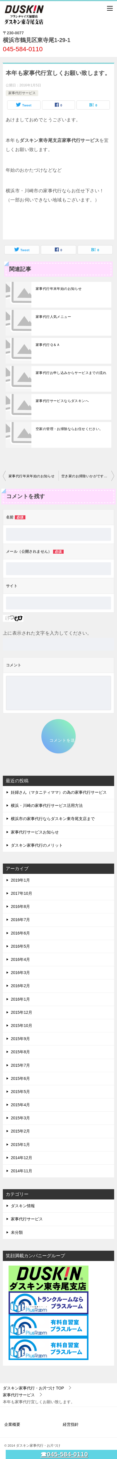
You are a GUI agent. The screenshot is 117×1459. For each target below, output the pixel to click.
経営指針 (71, 1424)
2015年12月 (21, 1012)
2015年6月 (20, 1078)
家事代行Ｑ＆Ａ (48, 345)
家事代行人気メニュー (53, 317)
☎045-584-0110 (64, 1454)
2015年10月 (21, 1025)
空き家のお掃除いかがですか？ (86, 476)
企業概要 (12, 1424)
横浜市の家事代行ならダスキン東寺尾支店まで (53, 818)
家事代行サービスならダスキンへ (62, 401)
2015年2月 (20, 1131)
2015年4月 (20, 1104)
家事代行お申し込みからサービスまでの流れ (71, 373)
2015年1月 (20, 1144)
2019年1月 (20, 880)
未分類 (17, 1232)
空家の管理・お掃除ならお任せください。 (69, 429)
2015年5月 (20, 1091)
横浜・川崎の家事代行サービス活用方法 (47, 805)
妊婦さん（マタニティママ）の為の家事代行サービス (59, 792)
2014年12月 (21, 1157)
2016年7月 (20, 919)
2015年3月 (20, 1118)
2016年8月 (20, 906)
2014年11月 (21, 1171)
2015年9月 (20, 1038)
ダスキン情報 (23, 1205)
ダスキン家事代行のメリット (37, 845)
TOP (33, 1388)
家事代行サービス (22, 93)
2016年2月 (20, 985)
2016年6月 (20, 933)
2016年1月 (20, 999)
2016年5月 (20, 946)
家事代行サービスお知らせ (35, 832)
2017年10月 (21, 893)
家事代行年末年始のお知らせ (59, 289)
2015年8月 (20, 1052)
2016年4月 (20, 959)
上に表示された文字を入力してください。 (47, 633)
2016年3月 (20, 972)
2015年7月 (20, 1065)
